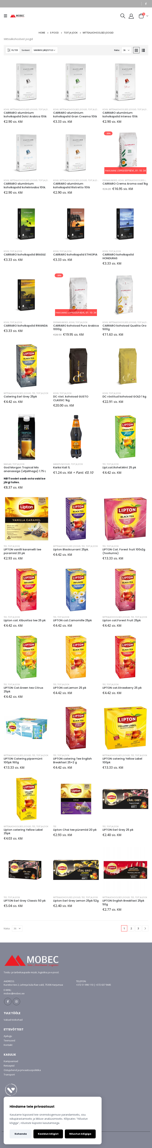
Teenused (9, 1040)
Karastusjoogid (61, 464)
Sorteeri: (26, 50)
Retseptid (9, 1065)
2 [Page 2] (131, 928)
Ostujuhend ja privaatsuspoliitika (22, 1070)
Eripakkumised (110, 180)
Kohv (6, 109)
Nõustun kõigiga (80, 1134)
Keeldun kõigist (48, 1134)
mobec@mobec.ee (14, 993)
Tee (33, 393)
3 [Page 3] (138, 928)
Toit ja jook (44, 109)
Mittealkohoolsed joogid (23, 109)
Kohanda (21, 1134)
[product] (26, 82)
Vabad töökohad (13, 1019)
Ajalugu (8, 1036)
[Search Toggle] (123, 16)
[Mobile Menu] (6, 16)
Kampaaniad (11, 1061)
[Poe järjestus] (45, 50)
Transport (9, 1074)
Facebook (7, 1001)
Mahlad (7, 464)
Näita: (117, 50)
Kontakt (8, 1045)
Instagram (16, 1001)
